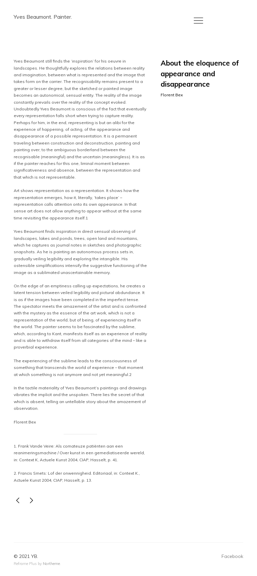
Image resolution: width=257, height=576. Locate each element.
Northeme (51, 563)
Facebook (232, 556)
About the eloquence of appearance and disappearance (200, 73)
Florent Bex (172, 94)
